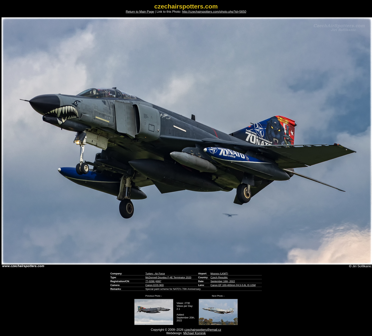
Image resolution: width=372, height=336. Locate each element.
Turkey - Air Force (155, 273)
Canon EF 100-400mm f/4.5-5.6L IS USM (233, 285)
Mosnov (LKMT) (219, 273)
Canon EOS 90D (154, 285)
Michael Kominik (194, 333)
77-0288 (150, 281)
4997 (158, 281)
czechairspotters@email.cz (202, 329)
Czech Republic (219, 277)
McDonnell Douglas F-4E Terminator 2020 (168, 277)
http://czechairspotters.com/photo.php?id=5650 (214, 11)
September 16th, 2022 (223, 281)
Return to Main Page (140, 11)
